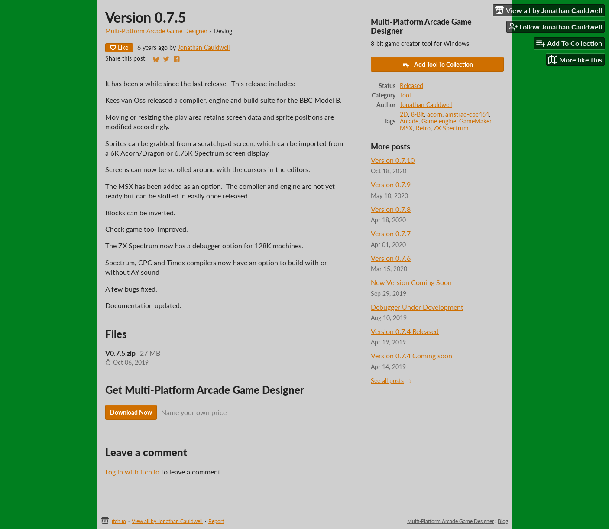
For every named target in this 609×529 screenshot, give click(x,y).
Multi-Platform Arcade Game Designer (156, 31)
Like (119, 47)
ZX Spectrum (451, 128)
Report (216, 521)
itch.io (119, 521)
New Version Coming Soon (411, 282)
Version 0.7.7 (391, 233)
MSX (406, 128)
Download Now (131, 412)
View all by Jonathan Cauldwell (167, 521)
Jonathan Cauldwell (204, 47)
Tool (405, 95)
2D (404, 114)
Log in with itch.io (132, 471)
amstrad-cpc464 (467, 114)
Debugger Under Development (417, 307)
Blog (503, 521)
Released (411, 85)
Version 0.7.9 (391, 184)
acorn (434, 114)
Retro (423, 128)
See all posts (387, 380)
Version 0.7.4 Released (405, 331)
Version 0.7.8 (391, 209)
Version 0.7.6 (391, 258)
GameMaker (475, 121)
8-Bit (417, 114)
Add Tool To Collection (437, 64)
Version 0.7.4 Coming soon (411, 355)
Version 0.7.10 (393, 160)
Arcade (409, 121)
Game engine (438, 121)
